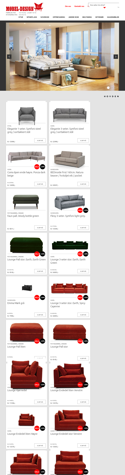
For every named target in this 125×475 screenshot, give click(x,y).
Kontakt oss (79, 6)
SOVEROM (45, 17)
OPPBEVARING (59, 17)
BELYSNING (87, 17)
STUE (21, 17)
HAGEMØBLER (113, 17)
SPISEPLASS (32, 17)
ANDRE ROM (74, 17)
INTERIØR (99, 17)
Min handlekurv (94, 6)
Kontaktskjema (90, 470)
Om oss (68, 6)
